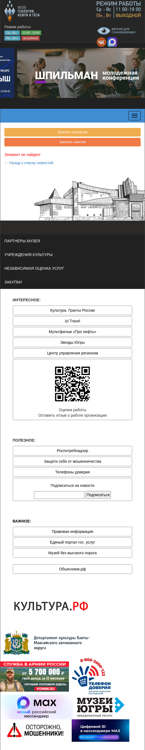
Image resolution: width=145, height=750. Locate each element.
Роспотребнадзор (72, 450)
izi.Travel (72, 321)
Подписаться (98, 495)
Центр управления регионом (72, 353)
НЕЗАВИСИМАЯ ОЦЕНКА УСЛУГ (34, 268)
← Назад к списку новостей (28, 163)
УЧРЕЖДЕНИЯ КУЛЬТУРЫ (28, 254)
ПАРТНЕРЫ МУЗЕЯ (22, 241)
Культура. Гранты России (72, 310)
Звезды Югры (72, 342)
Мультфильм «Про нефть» (72, 331)
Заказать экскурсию (72, 132)
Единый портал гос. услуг (72, 542)
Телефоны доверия (72, 472)
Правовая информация (72, 531)
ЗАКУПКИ (13, 282)
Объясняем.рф (72, 569)
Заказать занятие (72, 142)
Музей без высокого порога (72, 553)
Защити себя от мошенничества (72, 461)
